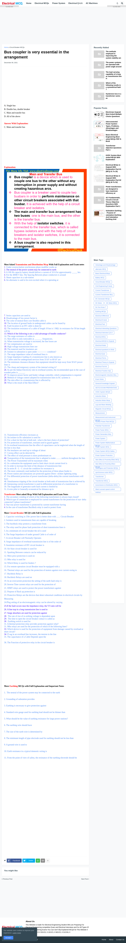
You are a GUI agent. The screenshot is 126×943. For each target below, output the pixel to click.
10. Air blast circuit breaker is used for (20, 549)
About (111, 940)
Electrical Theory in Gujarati (104, 362)
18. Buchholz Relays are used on (18, 577)
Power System (100, 438)
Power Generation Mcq (103, 434)
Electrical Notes (100, 345)
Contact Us (120, 940)
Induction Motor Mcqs (102, 400)
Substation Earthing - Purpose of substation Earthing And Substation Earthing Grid (113, 215)
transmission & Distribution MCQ (106, 485)
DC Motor (98, 303)
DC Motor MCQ (111, 303)
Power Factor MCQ (101, 430)
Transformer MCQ (101, 481)
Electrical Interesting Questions (105, 328)
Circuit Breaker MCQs (102, 282)
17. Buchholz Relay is (13, 574)
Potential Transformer (102, 426)
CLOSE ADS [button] (9, 6)
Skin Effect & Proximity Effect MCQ (107, 460)
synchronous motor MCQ (103, 472)
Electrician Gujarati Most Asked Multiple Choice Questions (114, 114)
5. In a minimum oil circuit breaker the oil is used (25, 531)
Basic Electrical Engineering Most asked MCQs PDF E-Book (114, 138)
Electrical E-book (101, 320)
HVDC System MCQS (102, 392)
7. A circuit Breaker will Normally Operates (22, 538)
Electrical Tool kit (101, 366)
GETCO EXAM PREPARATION (106, 388)
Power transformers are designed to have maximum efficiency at (113, 190)
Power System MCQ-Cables (105, 451)
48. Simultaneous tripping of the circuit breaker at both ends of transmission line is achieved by (44, 481)
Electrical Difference (102, 316)
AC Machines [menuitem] (92, 3)
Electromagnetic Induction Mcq (105, 375)
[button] (117, 3)
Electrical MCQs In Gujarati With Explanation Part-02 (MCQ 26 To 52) (113, 179)
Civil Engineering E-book (103, 286)
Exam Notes (99, 379)
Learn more (16, 933)
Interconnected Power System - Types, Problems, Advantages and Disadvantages (112, 126)
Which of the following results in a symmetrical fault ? (113, 86)
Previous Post (7, 879)
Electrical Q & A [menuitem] (75, 3)
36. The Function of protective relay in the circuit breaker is (29, 642)
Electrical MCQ (100, 337)
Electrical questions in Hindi (104, 349)
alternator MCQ (100, 269)
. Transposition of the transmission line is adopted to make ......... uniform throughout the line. (45, 458)
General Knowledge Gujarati (105, 383)
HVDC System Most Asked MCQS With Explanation (113, 157)
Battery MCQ (99, 278)
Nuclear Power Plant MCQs (104, 421)
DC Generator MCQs (102, 299)
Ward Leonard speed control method (105, 489)
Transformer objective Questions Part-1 (113, 148)
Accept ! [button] (8, 938)
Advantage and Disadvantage (105, 265)
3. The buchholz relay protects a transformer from (25, 524)
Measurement (100, 413)
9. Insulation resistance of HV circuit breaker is (24, 545)
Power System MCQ (102, 447)
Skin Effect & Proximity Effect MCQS (105, 464)
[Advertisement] (63, 25)
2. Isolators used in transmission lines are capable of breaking (30, 520)
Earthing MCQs (100, 311)
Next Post (84, 879)
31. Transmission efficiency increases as (45, 410)
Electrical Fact (100, 324)
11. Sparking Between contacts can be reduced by (25, 552)
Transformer (99, 476)
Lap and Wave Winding (103, 404)
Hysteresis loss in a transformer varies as (113, 96)
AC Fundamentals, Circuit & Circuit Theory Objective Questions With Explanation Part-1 (113, 202)
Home (104, 940)
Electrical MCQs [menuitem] (42, 3)
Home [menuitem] (28, 3)
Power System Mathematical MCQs (105, 443)
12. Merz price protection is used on (19, 556)
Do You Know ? (100, 307)
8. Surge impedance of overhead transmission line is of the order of (33, 541)
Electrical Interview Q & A (104, 333)
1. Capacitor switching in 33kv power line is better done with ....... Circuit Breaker (39, 516)
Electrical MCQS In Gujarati (104, 341)
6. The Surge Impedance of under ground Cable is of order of (30, 534)
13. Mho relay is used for (14, 559)
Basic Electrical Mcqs (102, 273)
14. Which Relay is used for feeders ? (20, 563)
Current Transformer (102, 290)
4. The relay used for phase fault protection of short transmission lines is (34, 527)
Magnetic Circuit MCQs (103, 409)
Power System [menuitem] (58, 3)
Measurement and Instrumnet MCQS (105, 417)
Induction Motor (100, 396)
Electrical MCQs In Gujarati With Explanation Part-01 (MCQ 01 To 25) (113, 168)
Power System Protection (104, 455)
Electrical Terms (100, 358)
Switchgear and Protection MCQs (106, 468)
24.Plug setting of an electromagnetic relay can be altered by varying (33, 602)
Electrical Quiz (100, 354)
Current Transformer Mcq (103, 294)
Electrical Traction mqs (103, 371)
